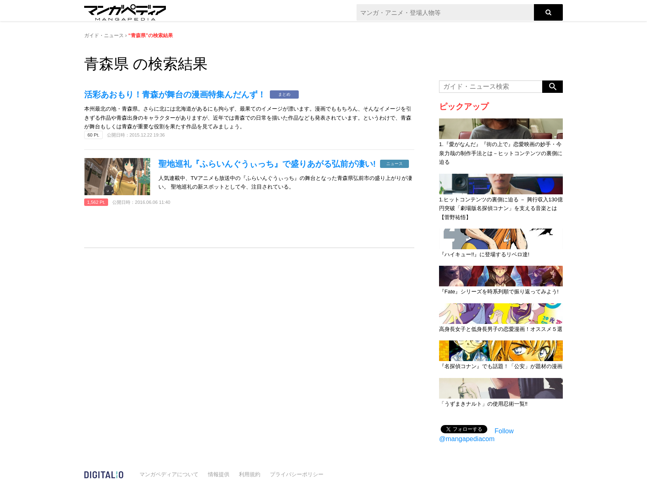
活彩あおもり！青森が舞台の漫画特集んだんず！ (175, 94)
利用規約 (249, 474)
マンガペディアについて (168, 474)
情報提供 (218, 474)
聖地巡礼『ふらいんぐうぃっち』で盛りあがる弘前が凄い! (267, 163)
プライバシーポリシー (297, 474)
